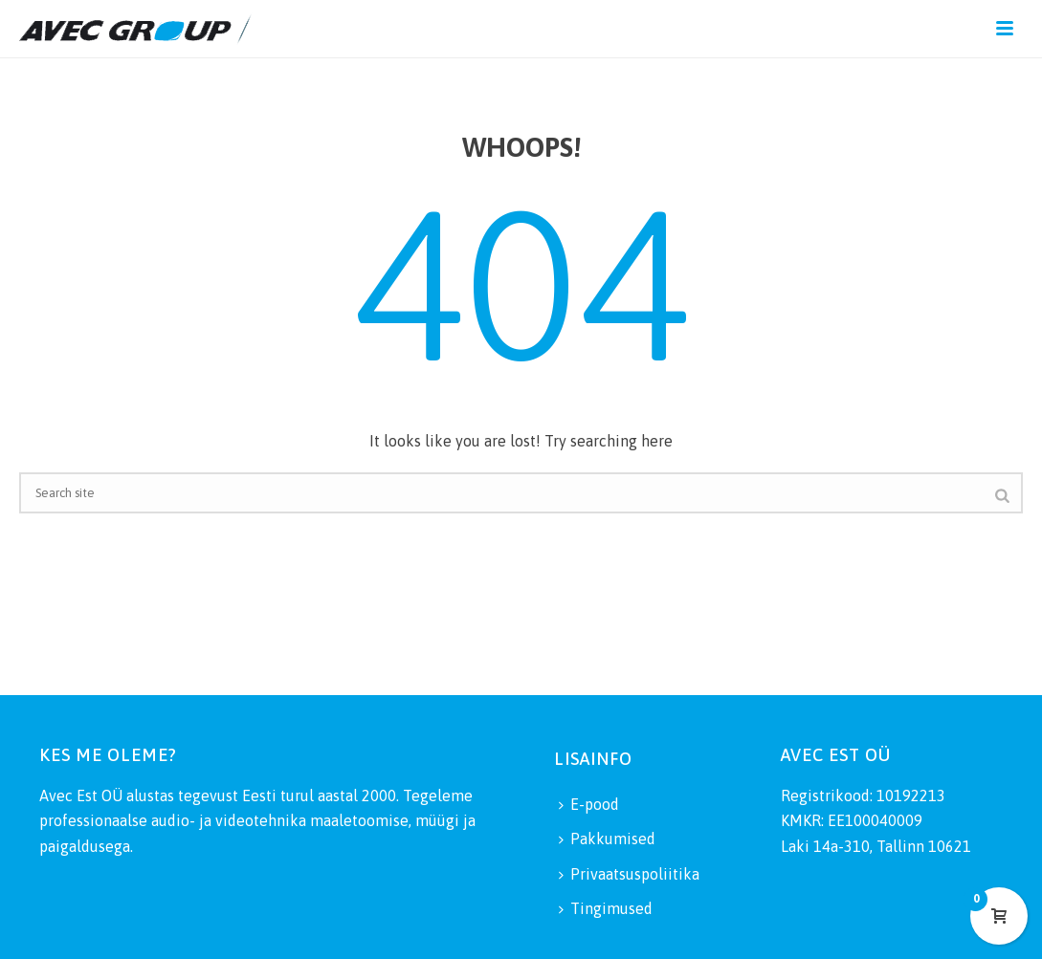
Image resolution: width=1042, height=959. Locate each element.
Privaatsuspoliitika (629, 874)
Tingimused (606, 908)
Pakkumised (607, 838)
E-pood (589, 804)
